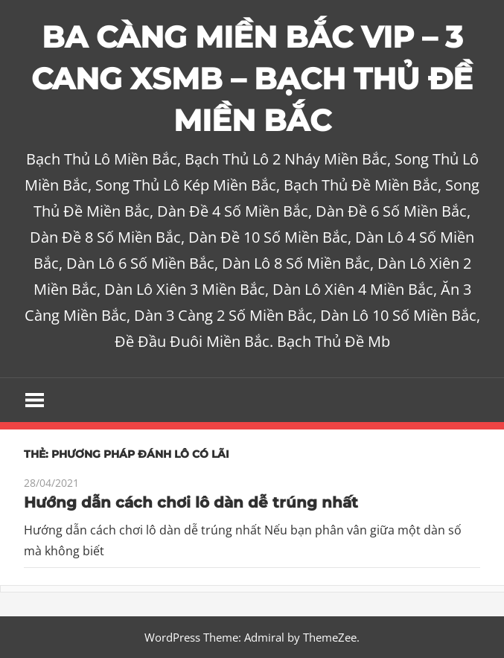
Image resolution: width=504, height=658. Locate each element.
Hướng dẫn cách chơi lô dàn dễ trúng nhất (191, 502)
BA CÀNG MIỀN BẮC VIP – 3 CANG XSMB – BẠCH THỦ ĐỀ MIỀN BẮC (252, 78)
